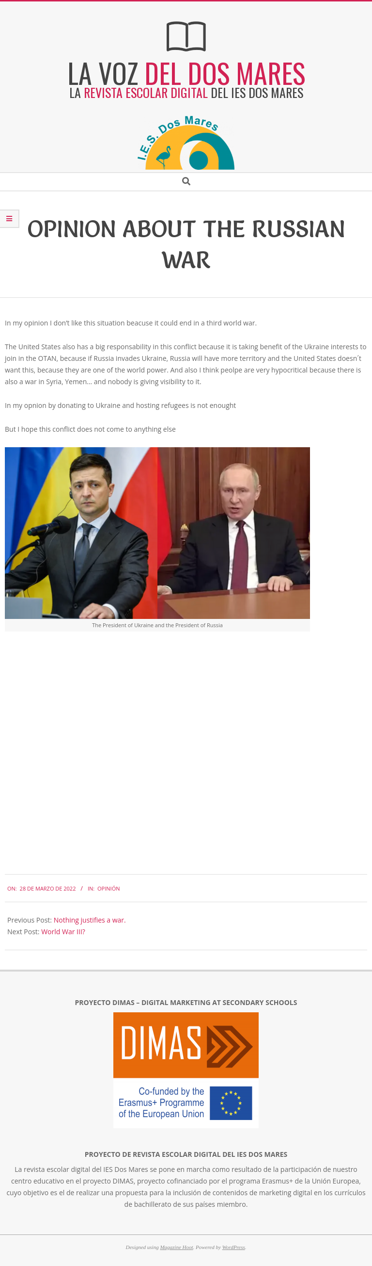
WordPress (233, 1247)
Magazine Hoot (176, 1247)
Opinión (108, 888)
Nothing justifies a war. (90, 920)
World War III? (63, 931)
